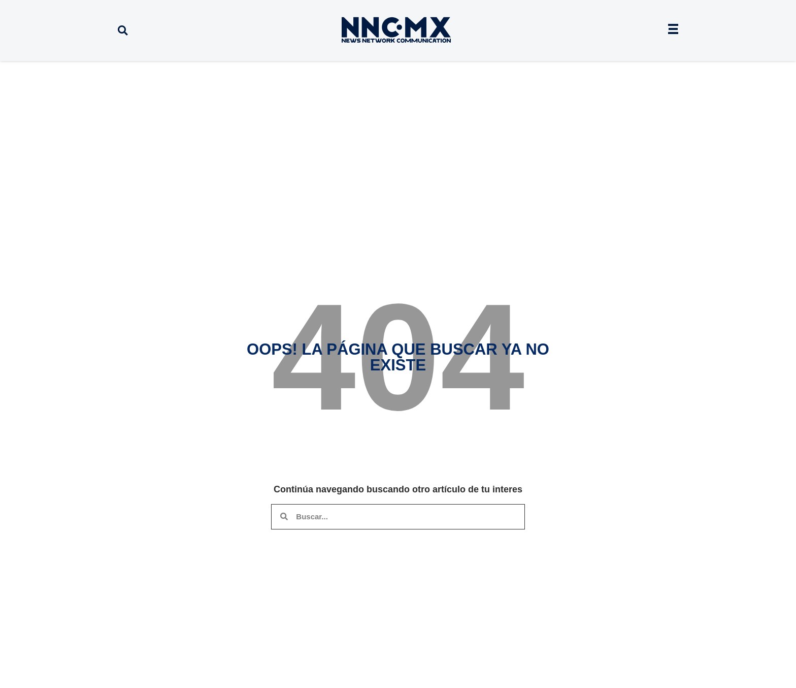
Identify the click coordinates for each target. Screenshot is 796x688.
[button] (122, 31)
